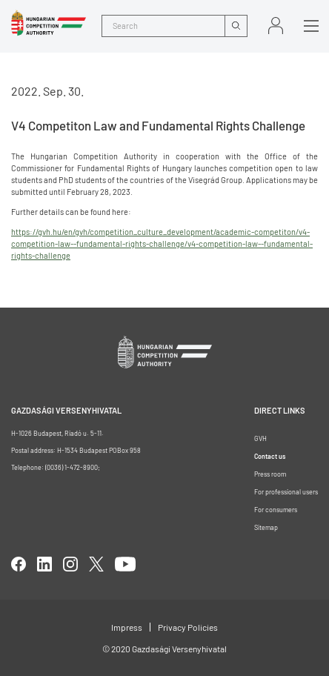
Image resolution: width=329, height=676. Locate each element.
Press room (270, 474)
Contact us (269, 456)
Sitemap (266, 527)
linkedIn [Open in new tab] (44, 564)
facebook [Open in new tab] (18, 564)
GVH (260, 438)
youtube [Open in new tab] (125, 564)
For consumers (275, 510)
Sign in (275, 25)
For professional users (286, 492)
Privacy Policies (188, 627)
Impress (126, 627)
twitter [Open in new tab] (96, 564)
